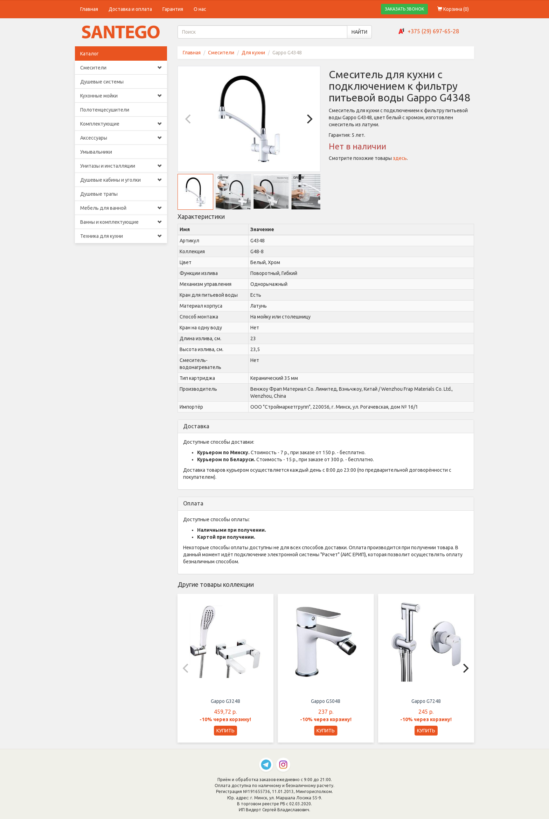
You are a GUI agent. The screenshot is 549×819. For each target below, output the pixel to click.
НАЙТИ (359, 32)
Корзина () (453, 9)
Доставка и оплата (130, 9)
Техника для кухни (121, 236)
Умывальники (96, 152)
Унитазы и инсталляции (121, 166)
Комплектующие (121, 124)
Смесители (121, 68)
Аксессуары (121, 138)
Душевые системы (102, 82)
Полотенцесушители (104, 110)
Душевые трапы (99, 194)
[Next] (309, 119)
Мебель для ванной (121, 208)
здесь (400, 158)
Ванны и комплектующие (121, 222)
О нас (200, 9)
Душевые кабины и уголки (121, 180)
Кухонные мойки (121, 96)
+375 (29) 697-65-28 (433, 31)
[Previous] (189, 119)
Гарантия (172, 9)
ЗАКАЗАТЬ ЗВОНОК (404, 9)
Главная (89, 9)
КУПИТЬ (225, 730)
